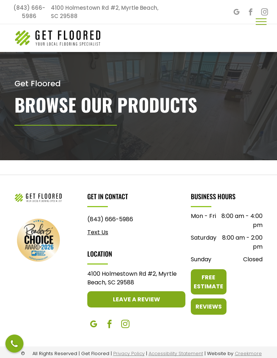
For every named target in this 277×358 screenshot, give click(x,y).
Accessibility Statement (176, 353)
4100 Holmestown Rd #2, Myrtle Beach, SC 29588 (132, 278)
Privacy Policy (129, 353)
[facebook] (250, 13)
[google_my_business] (236, 13)
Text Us (97, 232)
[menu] (261, 21)
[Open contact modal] (14, 344)
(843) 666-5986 (110, 219)
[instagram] (125, 325)
